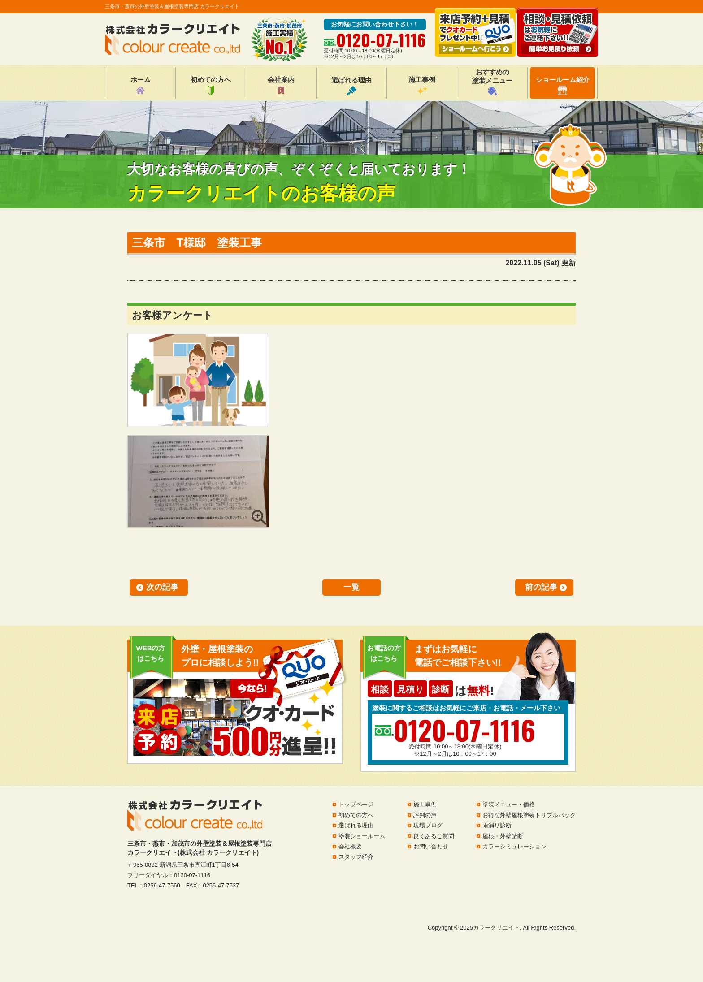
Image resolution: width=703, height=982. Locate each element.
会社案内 (281, 85)
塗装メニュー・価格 (508, 804)
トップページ (355, 804)
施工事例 (421, 85)
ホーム (140, 85)
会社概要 (350, 846)
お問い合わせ (430, 846)
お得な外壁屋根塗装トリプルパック (529, 815)
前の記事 (541, 587)
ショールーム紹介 (563, 85)
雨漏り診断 (497, 825)
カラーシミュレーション (514, 846)
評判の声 (425, 815)
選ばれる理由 (351, 85)
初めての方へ (211, 85)
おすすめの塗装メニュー (492, 81)
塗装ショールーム (361, 836)
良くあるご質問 (433, 836)
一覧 (351, 587)
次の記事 (162, 587)
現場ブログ (428, 825)
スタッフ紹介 (355, 856)
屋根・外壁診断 (502, 836)
